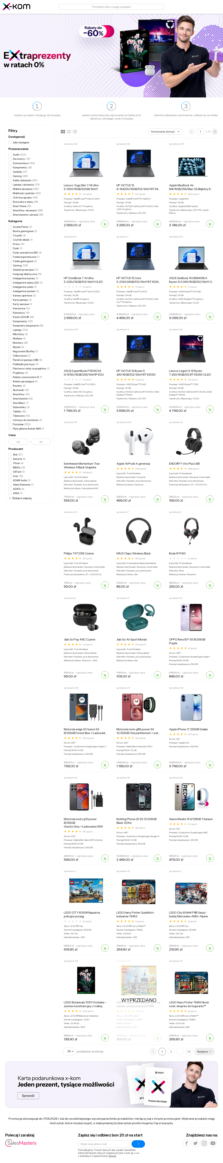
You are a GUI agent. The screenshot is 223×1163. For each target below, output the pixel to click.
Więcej (112, 1155)
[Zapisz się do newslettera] (138, 1144)
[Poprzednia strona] (191, 132)
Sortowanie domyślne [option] (163, 131)
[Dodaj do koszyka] (105, 223)
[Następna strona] (215, 132)
